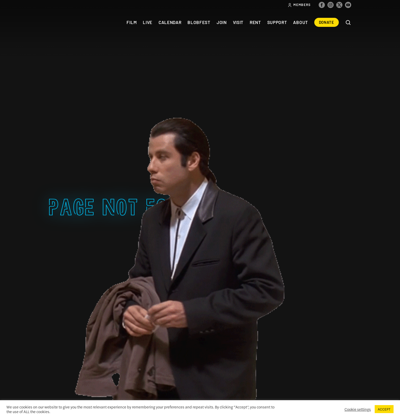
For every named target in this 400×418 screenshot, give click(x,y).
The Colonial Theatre (68, 22)
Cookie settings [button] (357, 409)
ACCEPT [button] (384, 409)
